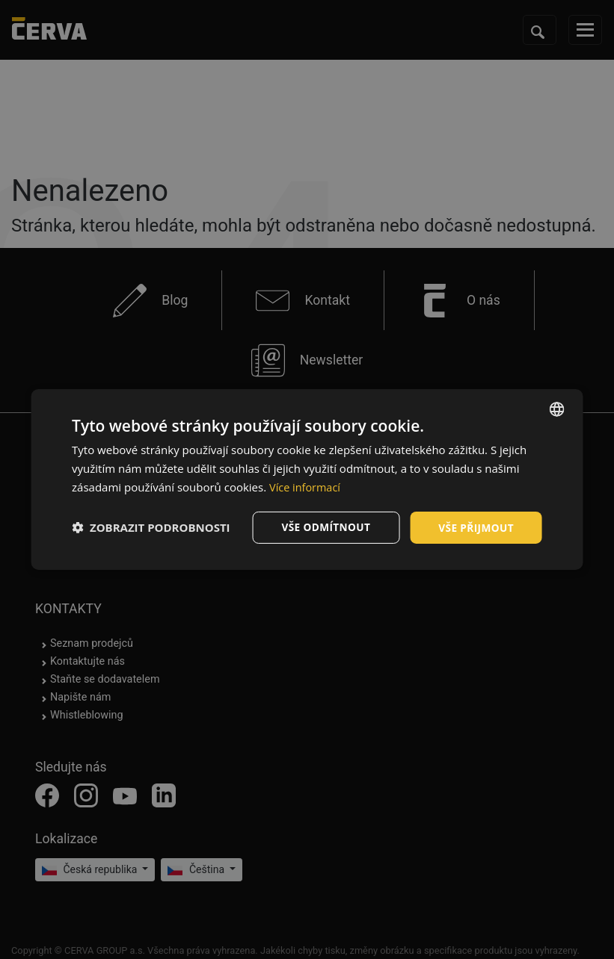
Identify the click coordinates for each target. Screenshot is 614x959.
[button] (151, 527)
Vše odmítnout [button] (322, 527)
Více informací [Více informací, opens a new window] (306, 486)
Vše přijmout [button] (475, 527)
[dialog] (307, 479)
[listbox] (557, 408)
